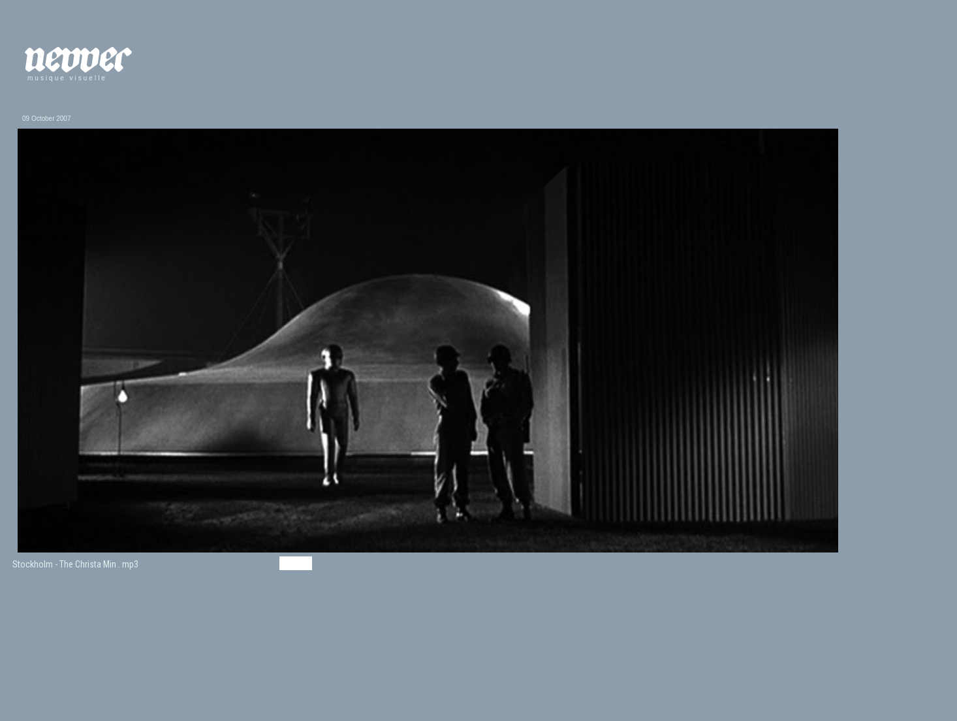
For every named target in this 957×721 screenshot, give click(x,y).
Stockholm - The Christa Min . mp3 (75, 564)
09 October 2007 (46, 118)
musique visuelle (67, 78)
